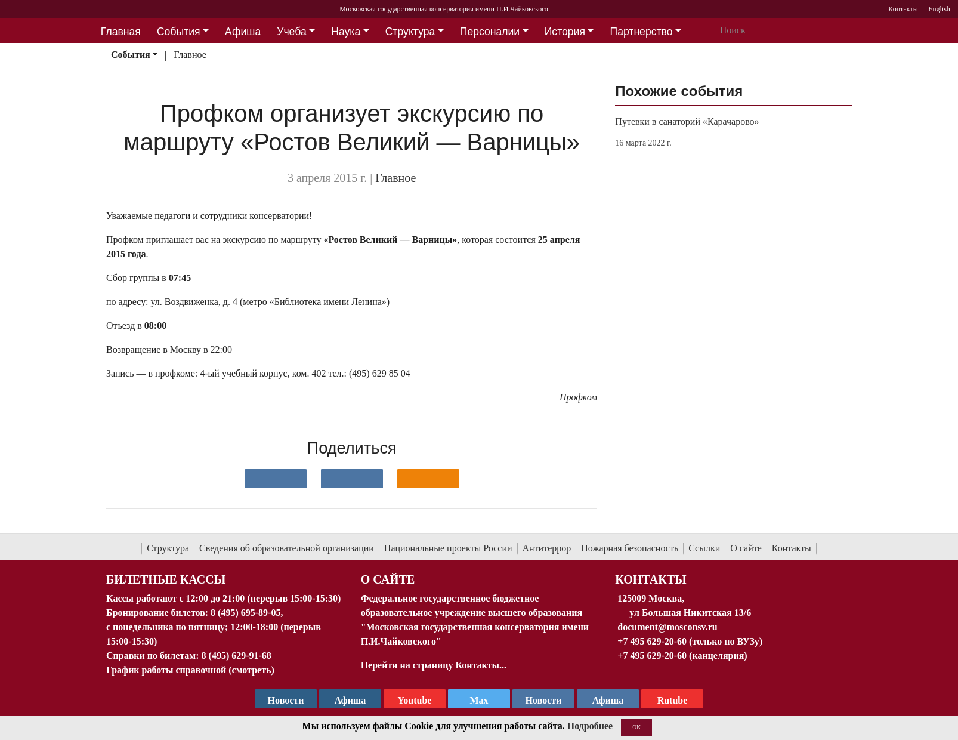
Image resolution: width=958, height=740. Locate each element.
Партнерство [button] (641, 32)
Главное (190, 55)
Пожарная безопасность (629, 548)
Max (478, 700)
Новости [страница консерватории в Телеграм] (286, 700)
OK (636, 727)
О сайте (746, 548)
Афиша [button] (243, 32)
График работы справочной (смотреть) (190, 670)
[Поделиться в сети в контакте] (276, 478)
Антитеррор (547, 548)
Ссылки (704, 548)
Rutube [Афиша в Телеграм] (672, 700)
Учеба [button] (291, 32)
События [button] (178, 32)
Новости (544, 700)
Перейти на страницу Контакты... (433, 665)
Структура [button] (410, 32)
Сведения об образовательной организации (286, 548)
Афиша (608, 700)
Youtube (415, 700)
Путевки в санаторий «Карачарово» (687, 121)
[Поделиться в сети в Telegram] (352, 478)
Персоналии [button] (490, 32)
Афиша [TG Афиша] (350, 700)
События (130, 55)
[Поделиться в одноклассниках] (428, 478)
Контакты (791, 548)
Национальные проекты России (448, 548)
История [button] (565, 32)
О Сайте (388, 579)
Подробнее (590, 726)
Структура (168, 548)
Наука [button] (345, 32)
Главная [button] (121, 32)
